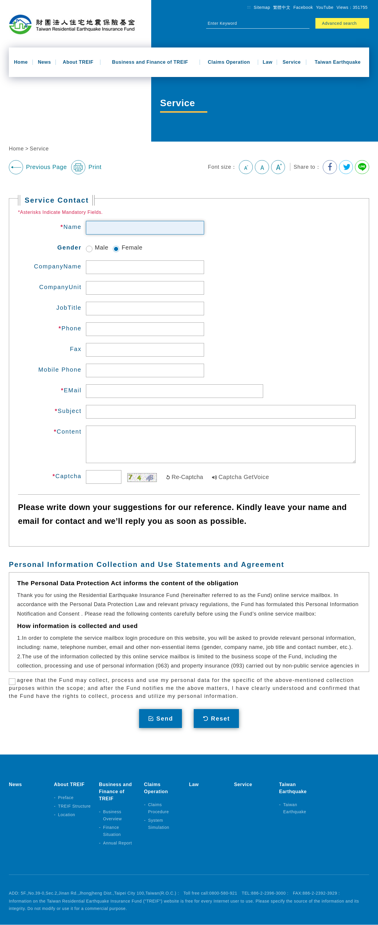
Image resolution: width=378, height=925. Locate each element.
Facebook (303, 7)
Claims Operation (229, 62)
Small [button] (245, 167)
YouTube (325, 7)
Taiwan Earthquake (338, 62)
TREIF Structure (74, 806)
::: (249, 7)
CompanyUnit (60, 287)
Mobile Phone (60, 369)
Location (66, 815)
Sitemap (262, 7)
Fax (76, 349)
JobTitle (69, 307)
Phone (71, 328)
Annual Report (117, 843)
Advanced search (339, 23)
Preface (66, 798)
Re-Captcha (187, 477)
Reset (220, 718)
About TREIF (78, 62)
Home (21, 62)
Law (268, 62)
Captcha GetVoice (244, 477)
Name (72, 227)
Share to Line (362, 167)
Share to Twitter (346, 167)
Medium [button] (261, 167)
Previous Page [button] (38, 167)
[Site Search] (252, 23)
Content (69, 431)
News (44, 62)
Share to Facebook (329, 167)
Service (292, 62)
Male (97, 247)
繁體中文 (282, 7)
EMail (73, 390)
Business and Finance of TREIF (150, 62)
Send (164, 718)
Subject (70, 411)
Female (128, 247)
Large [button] (278, 167)
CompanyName (58, 266)
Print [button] (86, 167)
